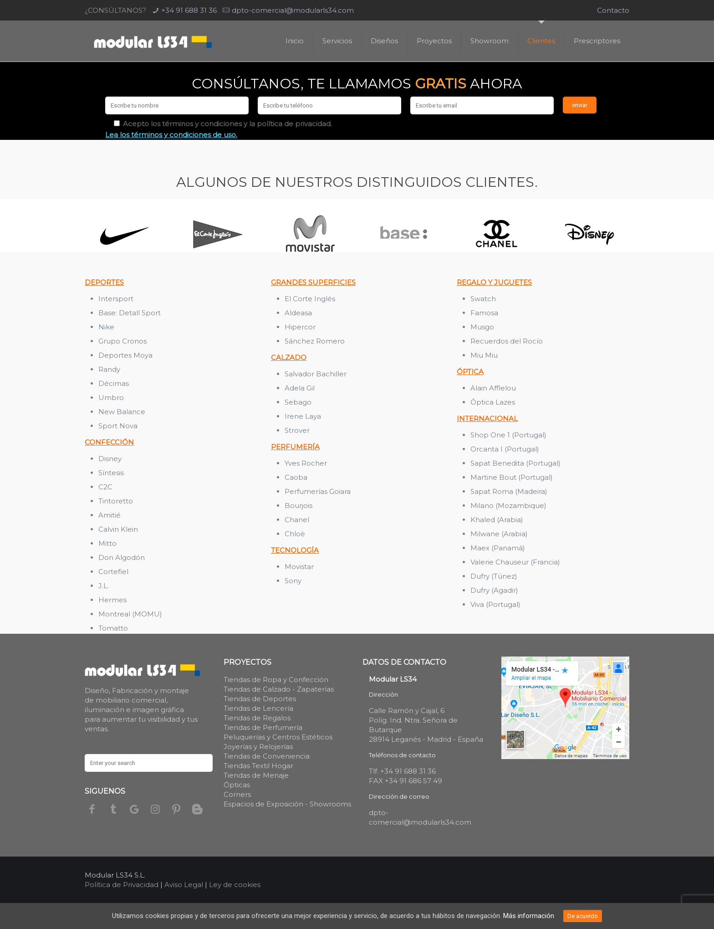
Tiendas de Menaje (256, 775)
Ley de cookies (234, 884)
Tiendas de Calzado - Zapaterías (279, 689)
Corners (237, 794)
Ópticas (237, 784)
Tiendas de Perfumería (263, 727)
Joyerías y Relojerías (258, 746)
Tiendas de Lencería (258, 708)
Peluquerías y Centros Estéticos (278, 737)
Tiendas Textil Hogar (258, 765)
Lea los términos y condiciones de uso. (171, 134)
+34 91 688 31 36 (189, 10)
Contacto (613, 10)
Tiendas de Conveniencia (267, 756)
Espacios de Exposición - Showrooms (287, 804)
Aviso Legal (183, 884)
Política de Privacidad (121, 884)
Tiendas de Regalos (257, 717)
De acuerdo (582, 916)
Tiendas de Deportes (260, 698)
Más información (528, 916)
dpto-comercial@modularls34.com (293, 10)
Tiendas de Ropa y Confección (276, 679)
